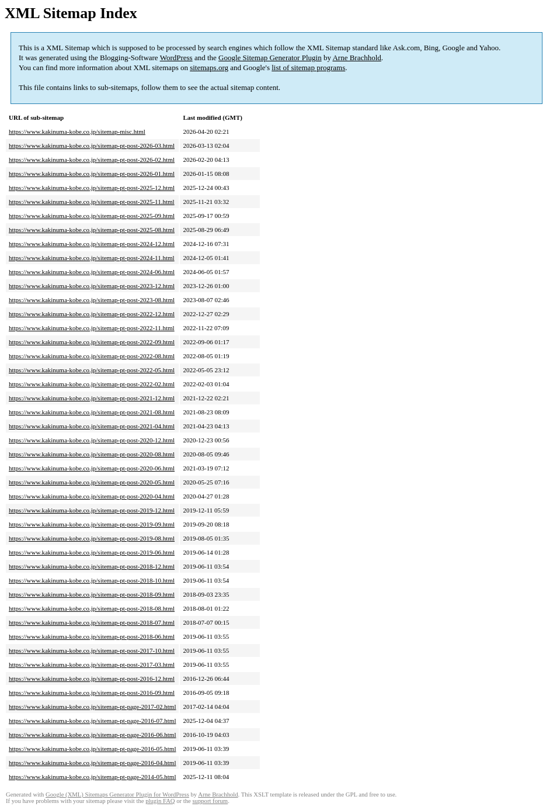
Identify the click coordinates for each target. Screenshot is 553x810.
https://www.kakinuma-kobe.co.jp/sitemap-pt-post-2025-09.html (92, 215)
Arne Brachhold (356, 57)
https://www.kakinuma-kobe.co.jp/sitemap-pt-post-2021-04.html (92, 426)
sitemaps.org (209, 67)
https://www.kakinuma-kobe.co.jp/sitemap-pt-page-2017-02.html (92, 706)
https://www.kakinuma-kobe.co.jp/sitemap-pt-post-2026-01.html (92, 173)
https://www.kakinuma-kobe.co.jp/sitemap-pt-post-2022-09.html (92, 341)
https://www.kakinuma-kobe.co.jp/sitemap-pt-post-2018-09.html (92, 594)
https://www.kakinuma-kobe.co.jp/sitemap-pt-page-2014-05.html (92, 776)
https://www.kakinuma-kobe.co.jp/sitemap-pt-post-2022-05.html (92, 369)
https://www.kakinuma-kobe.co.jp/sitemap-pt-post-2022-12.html (92, 313)
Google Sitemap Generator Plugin (270, 57)
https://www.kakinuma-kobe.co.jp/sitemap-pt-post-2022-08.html (92, 355)
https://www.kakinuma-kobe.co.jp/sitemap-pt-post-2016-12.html (92, 678)
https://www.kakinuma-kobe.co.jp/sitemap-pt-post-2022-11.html (92, 327)
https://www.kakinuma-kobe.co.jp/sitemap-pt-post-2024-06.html (92, 271)
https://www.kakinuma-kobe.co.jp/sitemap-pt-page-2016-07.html (92, 720)
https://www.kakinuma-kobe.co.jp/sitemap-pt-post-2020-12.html (92, 440)
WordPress (176, 57)
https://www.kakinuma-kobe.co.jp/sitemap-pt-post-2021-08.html (92, 412)
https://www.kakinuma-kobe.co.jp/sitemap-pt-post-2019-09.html (92, 524)
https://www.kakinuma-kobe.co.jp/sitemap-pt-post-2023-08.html (92, 299)
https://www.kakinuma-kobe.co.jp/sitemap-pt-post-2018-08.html (92, 608)
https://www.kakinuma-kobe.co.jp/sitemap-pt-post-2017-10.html (92, 650)
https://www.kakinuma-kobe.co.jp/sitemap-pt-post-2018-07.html (92, 622)
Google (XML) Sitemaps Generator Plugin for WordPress (117, 794)
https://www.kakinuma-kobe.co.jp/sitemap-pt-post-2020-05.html (92, 482)
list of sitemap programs (308, 67)
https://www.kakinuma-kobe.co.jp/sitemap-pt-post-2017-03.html (92, 664)
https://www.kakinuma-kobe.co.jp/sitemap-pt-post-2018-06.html (92, 636)
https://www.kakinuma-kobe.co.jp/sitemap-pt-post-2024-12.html (92, 243)
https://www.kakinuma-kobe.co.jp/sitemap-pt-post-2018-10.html (92, 580)
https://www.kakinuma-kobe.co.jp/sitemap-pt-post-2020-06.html (92, 468)
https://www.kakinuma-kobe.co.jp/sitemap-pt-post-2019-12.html (92, 510)
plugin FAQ (160, 801)
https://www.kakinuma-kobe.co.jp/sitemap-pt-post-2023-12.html (92, 285)
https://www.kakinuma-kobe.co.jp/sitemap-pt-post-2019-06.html (92, 552)
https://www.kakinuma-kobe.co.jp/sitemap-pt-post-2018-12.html (92, 566)
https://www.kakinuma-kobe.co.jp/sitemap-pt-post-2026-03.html (92, 145)
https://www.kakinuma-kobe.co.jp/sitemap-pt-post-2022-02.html (92, 383)
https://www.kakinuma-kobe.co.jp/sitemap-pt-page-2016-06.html (92, 734)
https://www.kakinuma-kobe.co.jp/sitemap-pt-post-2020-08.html (92, 454)
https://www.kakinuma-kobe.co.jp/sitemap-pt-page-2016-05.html (92, 748)
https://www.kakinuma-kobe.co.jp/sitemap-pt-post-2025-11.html (92, 201)
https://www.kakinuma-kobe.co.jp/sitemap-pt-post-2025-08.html (92, 229)
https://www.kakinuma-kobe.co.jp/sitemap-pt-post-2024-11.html (92, 257)
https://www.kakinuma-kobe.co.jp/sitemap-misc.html (77, 131)
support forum (210, 801)
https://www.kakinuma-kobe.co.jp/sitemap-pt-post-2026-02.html (92, 159)
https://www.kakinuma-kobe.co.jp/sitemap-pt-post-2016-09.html (92, 692)
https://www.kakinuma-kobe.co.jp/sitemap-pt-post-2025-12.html (92, 187)
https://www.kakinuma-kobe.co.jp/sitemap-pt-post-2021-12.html (92, 397)
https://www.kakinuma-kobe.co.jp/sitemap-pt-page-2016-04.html (92, 762)
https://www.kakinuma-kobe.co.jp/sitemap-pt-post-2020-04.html (92, 496)
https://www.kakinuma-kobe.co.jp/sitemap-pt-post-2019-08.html (92, 538)
